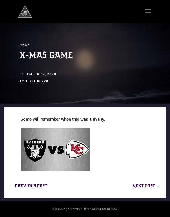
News (25, 45)
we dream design (104, 209)
